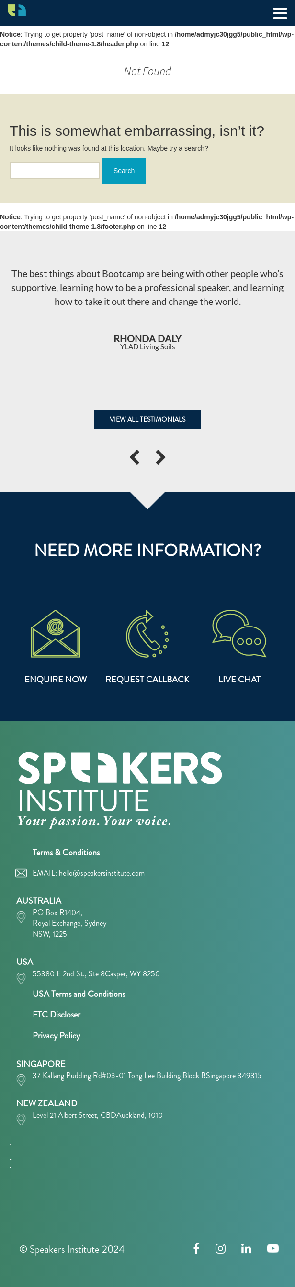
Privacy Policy (56, 1035)
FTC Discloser (56, 1014)
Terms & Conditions (66, 852)
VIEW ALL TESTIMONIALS (147, 419)
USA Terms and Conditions (79, 994)
